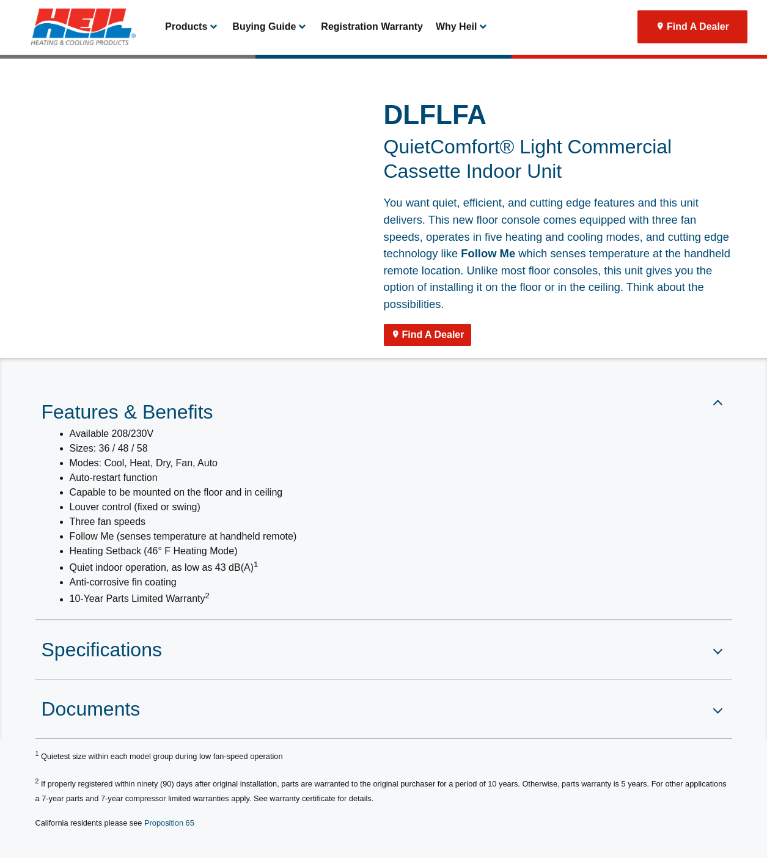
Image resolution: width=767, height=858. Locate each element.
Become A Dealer (425, 13)
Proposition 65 (169, 822)
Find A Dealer (698, 55)
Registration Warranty (372, 55)
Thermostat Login (495, 13)
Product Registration (570, 13)
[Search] (680, 13)
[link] (78, 55)
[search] (734, 13)
